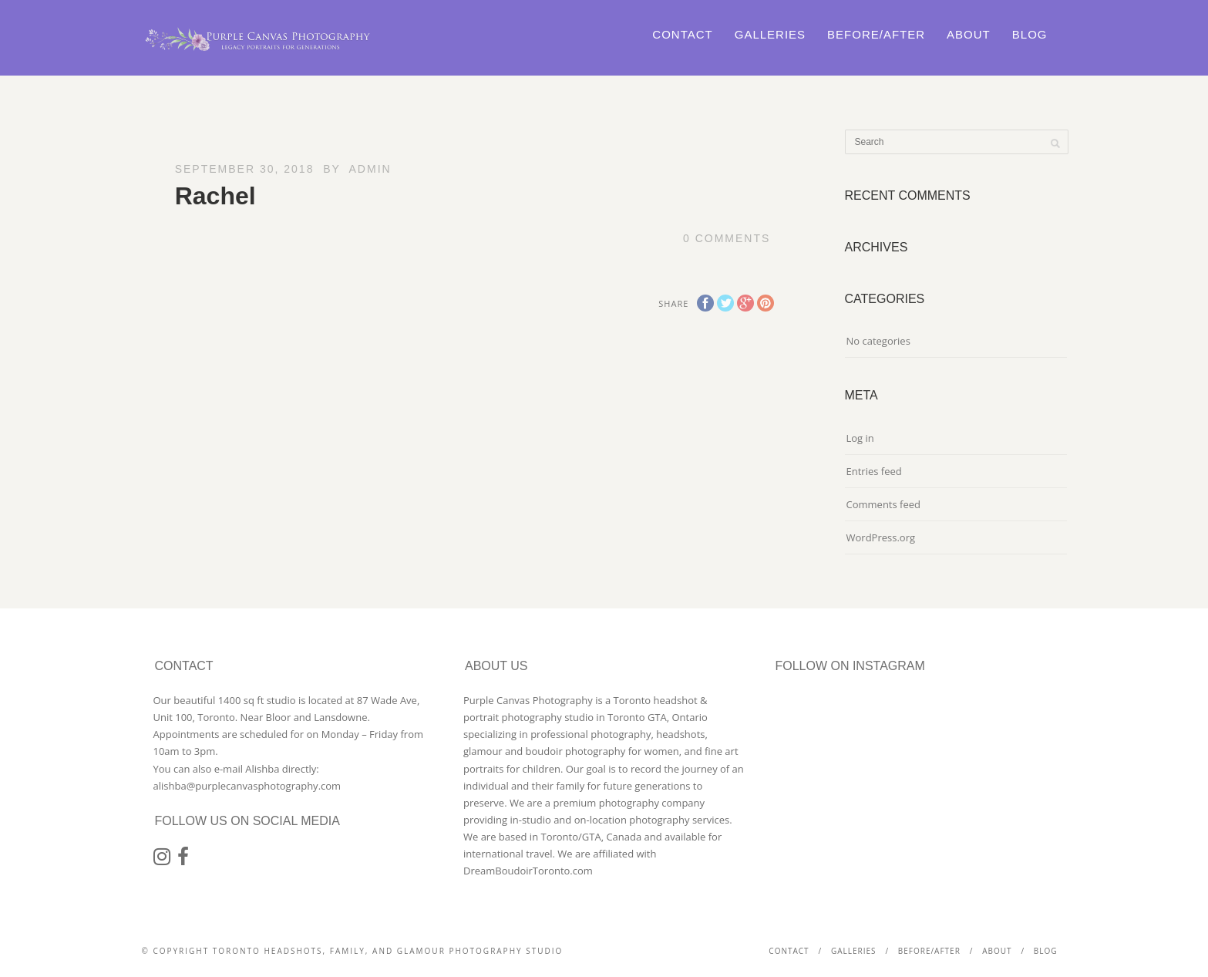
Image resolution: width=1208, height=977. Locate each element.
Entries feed (874, 471)
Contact (682, 34)
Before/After (876, 34)
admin (370, 169)
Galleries (770, 34)
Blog (1030, 34)
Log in (860, 438)
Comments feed (883, 504)
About (969, 34)
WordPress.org (881, 537)
